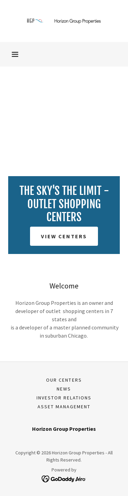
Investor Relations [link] (64, 398)
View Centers (64, 236)
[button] (15, 54)
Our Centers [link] (64, 380)
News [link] (64, 389)
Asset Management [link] (64, 406)
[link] (64, 21)
